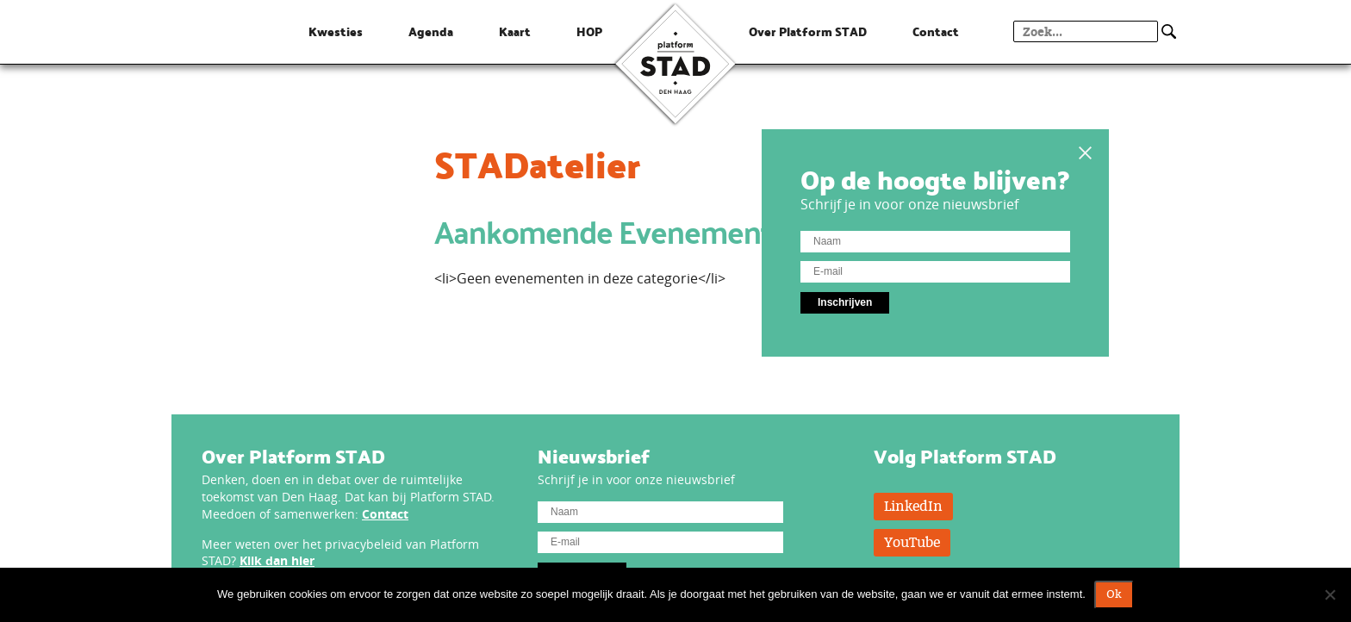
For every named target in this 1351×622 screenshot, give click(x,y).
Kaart (515, 32)
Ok (1114, 594)
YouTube (912, 542)
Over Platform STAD (808, 32)
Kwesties (335, 32)
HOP (589, 32)
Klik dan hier (277, 560)
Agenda (430, 32)
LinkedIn (913, 506)
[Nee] (1329, 594)
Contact (385, 514)
